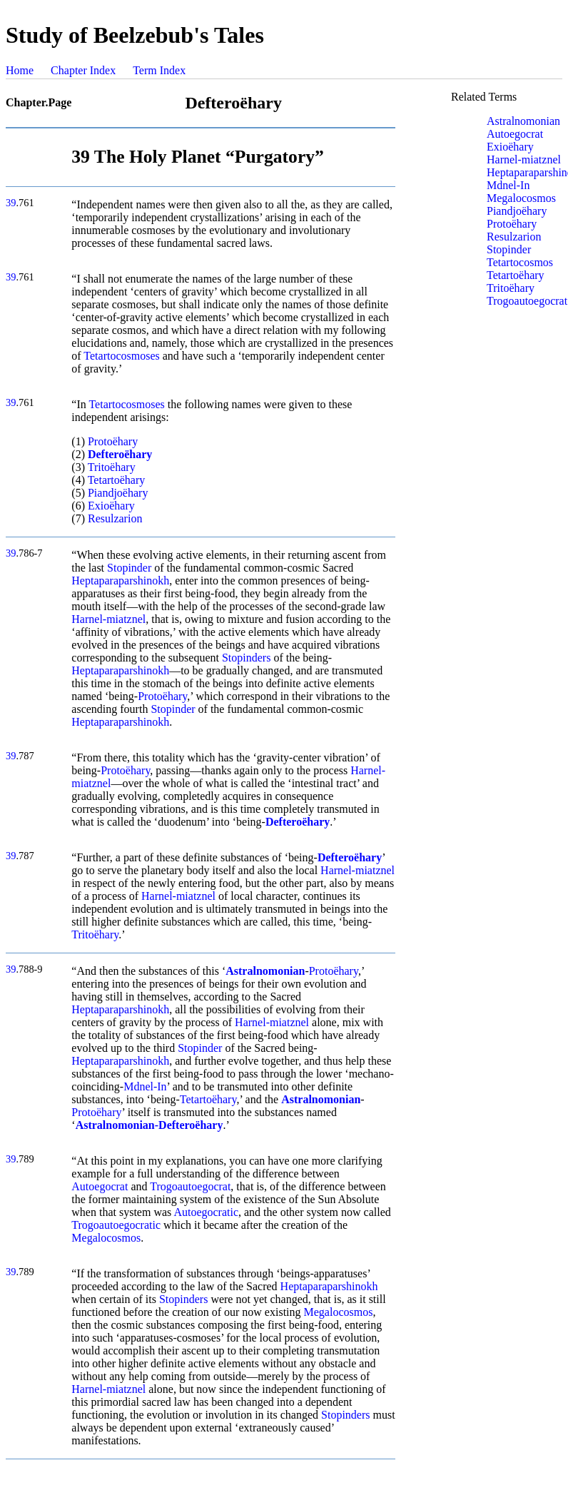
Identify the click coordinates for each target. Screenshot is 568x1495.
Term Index (159, 70)
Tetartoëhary (117, 480)
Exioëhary (111, 506)
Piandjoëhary (118, 493)
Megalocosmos (106, 1238)
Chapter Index (83, 70)
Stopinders (246, 658)
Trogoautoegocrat (190, 1186)
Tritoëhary (112, 467)
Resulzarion (115, 518)
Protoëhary (113, 441)
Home (20, 70)
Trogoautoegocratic (116, 1225)
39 (11, 202)
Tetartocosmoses (121, 356)
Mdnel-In (144, 1086)
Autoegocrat (99, 1186)
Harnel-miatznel (108, 619)
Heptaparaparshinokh (120, 580)
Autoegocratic (205, 1212)
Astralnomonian (523, 121)
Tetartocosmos (520, 262)
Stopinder (129, 568)
